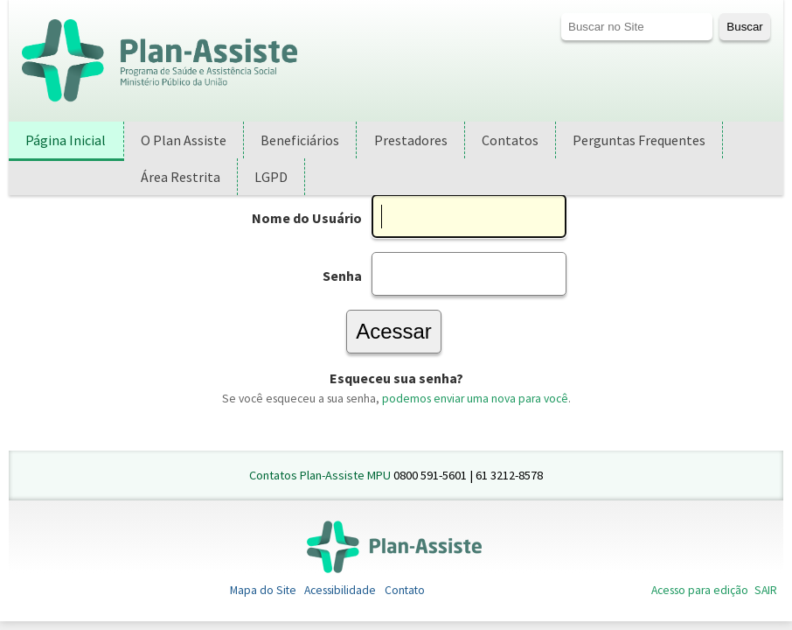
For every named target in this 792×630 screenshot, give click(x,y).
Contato (405, 590)
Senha (342, 275)
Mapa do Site (263, 590)
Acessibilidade (340, 590)
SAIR (765, 590)
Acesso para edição (699, 590)
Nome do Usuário (307, 218)
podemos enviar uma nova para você (475, 398)
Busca (560, 12)
